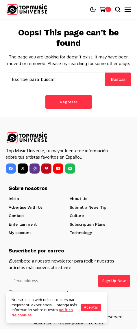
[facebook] (11, 168)
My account (20, 232)
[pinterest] (46, 168)
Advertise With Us (25, 207)
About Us (78, 198)
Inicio (14, 198)
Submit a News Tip (88, 207)
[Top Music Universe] (27, 9)
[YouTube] (58, 168)
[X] (23, 168)
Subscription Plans (87, 224)
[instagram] (34, 168)
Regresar (68, 102)
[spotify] (70, 168)
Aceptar (91, 307)
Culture (77, 215)
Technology (81, 232)
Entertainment (23, 224)
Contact (16, 215)
